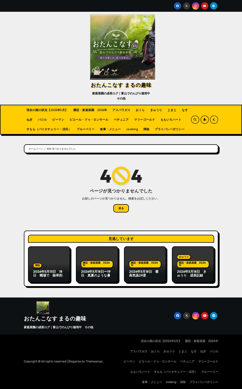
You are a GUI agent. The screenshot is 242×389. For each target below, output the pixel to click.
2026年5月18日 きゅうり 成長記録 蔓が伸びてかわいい (191, 275)
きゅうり (156, 110)
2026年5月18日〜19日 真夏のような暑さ (95, 275)
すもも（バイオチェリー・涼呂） (49, 129)
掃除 (146, 129)
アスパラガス (121, 110)
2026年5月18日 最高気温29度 (144, 273)
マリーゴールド (144, 120)
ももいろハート (170, 120)
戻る (121, 208)
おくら (140, 110)
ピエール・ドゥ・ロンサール (89, 120)
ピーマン (58, 120)
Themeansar (94, 361)
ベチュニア (121, 120)
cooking (132, 129)
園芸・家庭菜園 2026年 (90, 110)
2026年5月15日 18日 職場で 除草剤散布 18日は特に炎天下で (47, 277)
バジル (42, 120)
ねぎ (30, 120)
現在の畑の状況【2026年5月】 (47, 110)
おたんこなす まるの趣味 (121, 84)
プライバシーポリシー (170, 129)
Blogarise (74, 361)
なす (185, 110)
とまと (172, 110)
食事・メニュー (110, 129)
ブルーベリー (86, 129)
